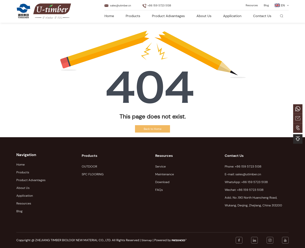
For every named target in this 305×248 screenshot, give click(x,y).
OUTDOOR (89, 164)
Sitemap (147, 240)
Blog (265, 4)
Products (133, 14)
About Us (203, 14)
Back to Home (152, 129)
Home (109, 14)
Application (232, 14)
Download (162, 180)
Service (160, 164)
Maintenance (164, 172)
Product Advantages (168, 14)
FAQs (159, 188)
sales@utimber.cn (123, 4)
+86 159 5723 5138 (254, 180)
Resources (249, 4)
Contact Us (262, 14)
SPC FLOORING (92, 172)
